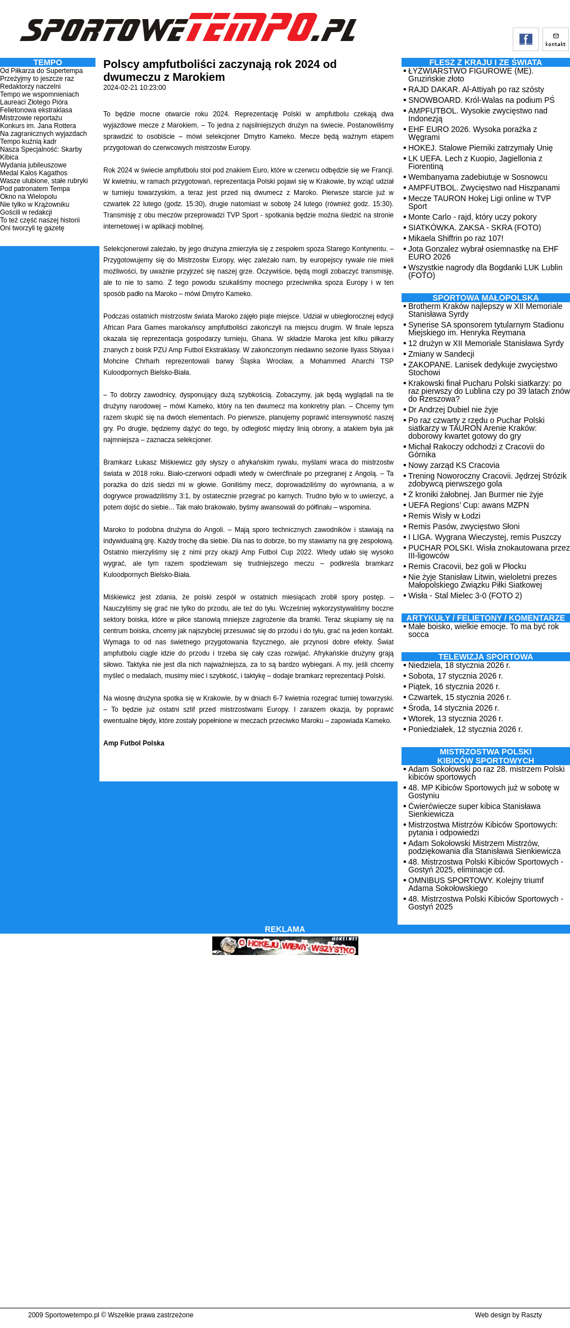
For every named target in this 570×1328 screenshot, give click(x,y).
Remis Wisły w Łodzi (444, 515)
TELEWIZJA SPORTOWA (486, 656)
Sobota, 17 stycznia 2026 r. (455, 675)
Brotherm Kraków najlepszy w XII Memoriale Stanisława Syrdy (485, 310)
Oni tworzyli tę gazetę (32, 228)
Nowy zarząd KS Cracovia (454, 465)
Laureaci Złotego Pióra (34, 102)
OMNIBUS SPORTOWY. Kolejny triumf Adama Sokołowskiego (476, 884)
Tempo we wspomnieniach (39, 94)
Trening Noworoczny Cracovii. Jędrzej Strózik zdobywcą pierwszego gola (487, 479)
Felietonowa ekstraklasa (36, 110)
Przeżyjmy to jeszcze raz (37, 79)
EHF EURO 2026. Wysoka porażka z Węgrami (472, 133)
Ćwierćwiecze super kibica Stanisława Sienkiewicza (474, 810)
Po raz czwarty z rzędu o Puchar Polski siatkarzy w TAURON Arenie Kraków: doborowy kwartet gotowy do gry (476, 428)
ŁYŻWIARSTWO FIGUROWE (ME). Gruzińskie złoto (470, 74)
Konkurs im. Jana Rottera (38, 126)
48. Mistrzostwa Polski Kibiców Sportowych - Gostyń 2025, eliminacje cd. (485, 865)
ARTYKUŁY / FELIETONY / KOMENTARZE (486, 617)
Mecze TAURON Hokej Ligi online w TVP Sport (479, 202)
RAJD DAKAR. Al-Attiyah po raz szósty (476, 89)
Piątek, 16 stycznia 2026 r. (454, 686)
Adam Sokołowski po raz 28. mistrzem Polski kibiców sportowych (486, 773)
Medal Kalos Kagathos (33, 173)
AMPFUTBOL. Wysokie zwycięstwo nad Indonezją (478, 114)
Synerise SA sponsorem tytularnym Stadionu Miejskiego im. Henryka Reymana (486, 328)
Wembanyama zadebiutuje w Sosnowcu (478, 176)
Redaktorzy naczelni (30, 86)
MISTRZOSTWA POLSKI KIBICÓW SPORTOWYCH (485, 756)
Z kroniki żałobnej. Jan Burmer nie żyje (475, 494)
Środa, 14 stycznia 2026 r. (453, 707)
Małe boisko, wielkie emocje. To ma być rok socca (483, 630)
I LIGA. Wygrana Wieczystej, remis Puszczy (484, 537)
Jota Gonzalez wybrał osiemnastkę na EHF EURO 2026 (483, 252)
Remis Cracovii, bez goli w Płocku (467, 566)
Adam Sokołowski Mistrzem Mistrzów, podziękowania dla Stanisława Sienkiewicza (484, 847)
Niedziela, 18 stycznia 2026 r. (459, 665)
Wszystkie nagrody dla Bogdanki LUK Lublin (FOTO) (485, 271)
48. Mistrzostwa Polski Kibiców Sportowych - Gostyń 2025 (485, 902)
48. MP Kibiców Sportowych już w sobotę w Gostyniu (483, 791)
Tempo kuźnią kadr (28, 141)
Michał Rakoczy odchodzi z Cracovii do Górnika (476, 450)
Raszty (531, 1315)
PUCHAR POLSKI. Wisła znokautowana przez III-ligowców (489, 551)
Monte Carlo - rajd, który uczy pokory (472, 216)
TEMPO (47, 62)
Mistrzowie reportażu (31, 118)
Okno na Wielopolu (28, 197)
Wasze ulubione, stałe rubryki (44, 181)
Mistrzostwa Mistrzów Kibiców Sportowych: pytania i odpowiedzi (483, 828)
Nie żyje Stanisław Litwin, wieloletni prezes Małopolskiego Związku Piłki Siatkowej (482, 580)
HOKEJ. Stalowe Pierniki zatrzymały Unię (480, 147)
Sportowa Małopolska (485, 297)
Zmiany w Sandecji (441, 353)
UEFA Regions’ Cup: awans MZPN (468, 505)
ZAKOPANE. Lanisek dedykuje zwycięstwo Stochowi (483, 368)
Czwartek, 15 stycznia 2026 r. (459, 697)
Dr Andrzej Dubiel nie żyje (453, 409)
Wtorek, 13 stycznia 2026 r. (455, 718)
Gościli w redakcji (26, 212)
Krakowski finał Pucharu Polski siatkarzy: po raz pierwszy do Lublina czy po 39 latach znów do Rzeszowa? (489, 391)
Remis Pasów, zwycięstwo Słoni (463, 526)
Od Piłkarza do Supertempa (41, 71)
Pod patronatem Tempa (35, 189)
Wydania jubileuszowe (33, 165)
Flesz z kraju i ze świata (486, 62)
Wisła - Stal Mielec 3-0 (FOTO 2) (465, 595)
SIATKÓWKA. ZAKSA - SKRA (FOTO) (474, 227)
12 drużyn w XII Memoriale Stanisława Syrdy (486, 343)
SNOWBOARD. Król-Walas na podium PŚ (481, 99)
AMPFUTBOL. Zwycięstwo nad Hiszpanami (484, 187)
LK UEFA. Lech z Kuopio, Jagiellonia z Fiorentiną (475, 162)
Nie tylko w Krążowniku (34, 204)
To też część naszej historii (40, 220)
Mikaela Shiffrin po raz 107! (455, 238)
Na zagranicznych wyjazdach (43, 134)
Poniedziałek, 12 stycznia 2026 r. (465, 729)
